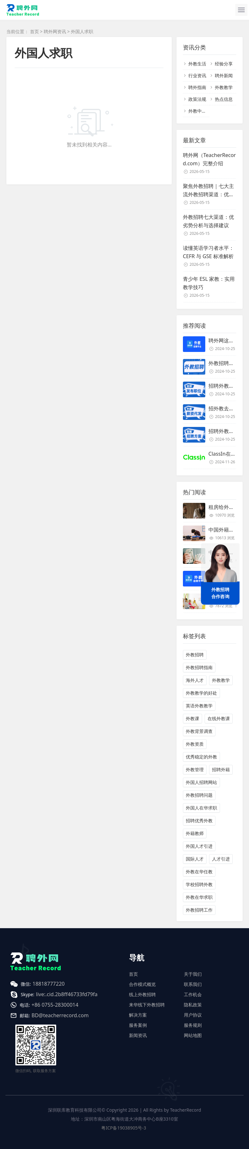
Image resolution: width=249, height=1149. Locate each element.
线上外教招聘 (142, 994)
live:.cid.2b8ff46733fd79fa (67, 994)
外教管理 (195, 769)
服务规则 (193, 1025)
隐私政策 (193, 1005)
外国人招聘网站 (201, 782)
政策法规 (197, 99)
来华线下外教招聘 (147, 1005)
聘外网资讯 (55, 31)
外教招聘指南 (199, 667)
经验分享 (224, 64)
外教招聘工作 (199, 910)
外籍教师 (195, 833)
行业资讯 (197, 75)
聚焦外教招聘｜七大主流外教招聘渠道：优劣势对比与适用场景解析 (208, 190)
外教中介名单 (201, 111)
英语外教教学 (199, 706)
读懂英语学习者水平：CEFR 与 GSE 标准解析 (208, 252)
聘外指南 (197, 87)
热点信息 (224, 99)
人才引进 (221, 859)
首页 (34, 31)
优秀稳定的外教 (201, 757)
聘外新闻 (224, 75)
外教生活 (197, 64)
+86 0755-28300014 (55, 1004)
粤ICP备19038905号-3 (123, 1128)
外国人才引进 (199, 846)
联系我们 (193, 984)
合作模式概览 (142, 984)
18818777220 (49, 983)
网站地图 (193, 1035)
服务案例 (138, 1025)
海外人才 (195, 680)
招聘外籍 (221, 769)
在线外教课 (218, 718)
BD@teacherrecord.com (60, 1015)
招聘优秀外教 (199, 820)
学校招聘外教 (199, 884)
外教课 (192, 718)
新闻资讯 (138, 1035)
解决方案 (138, 1015)
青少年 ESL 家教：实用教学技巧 (209, 283)
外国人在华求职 (201, 808)
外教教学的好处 (201, 693)
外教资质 (195, 744)
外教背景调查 (199, 731)
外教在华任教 (199, 872)
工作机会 (193, 994)
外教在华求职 (199, 897)
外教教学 (224, 87)
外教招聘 (195, 655)
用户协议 (193, 1015)
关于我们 (193, 974)
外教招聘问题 (199, 795)
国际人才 (195, 859)
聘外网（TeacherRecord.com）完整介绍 (209, 159)
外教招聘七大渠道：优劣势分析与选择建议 (208, 221)
